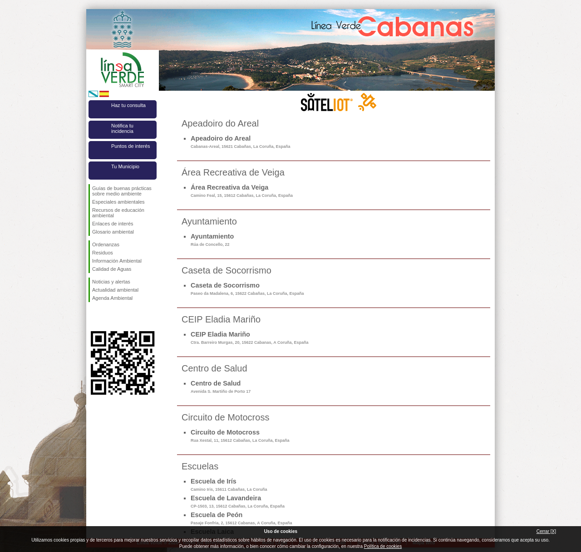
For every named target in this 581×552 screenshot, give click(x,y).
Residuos (102, 252)
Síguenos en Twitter (108, 316)
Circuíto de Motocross (240, 436)
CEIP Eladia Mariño (249, 338)
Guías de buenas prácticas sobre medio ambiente (122, 191)
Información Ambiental (117, 261)
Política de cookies (383, 546)
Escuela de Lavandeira (238, 501)
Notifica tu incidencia (122, 128)
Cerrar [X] (546, 531)
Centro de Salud (221, 387)
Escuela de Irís (229, 485)
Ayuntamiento (212, 240)
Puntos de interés (130, 146)
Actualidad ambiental (115, 290)
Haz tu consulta (128, 105)
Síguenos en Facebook (94, 316)
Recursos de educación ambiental (118, 212)
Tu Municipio (125, 166)
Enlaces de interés (112, 223)
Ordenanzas (105, 244)
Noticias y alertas (111, 281)
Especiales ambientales (118, 202)
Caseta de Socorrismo (247, 289)
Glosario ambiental (113, 231)
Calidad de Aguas (111, 269)
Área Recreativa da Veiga (242, 191)
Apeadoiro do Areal (240, 142)
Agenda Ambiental (112, 298)
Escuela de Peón (241, 518)
